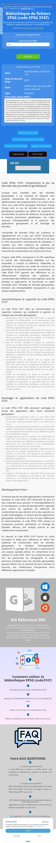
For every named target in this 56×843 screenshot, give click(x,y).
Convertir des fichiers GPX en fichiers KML (28, 139)
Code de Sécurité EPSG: (28, 41)
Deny (39, 836)
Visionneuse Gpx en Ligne (28, 133)
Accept (27, 830)
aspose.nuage (38, 28)
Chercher (28, 56)
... (28, 168)
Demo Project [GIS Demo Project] (38, 154)
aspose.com (26, 28)
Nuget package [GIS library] (18, 154)
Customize (16, 836)
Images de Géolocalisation (41, 146)
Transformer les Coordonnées (16, 146)
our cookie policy (39, 826)
